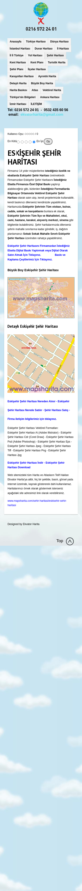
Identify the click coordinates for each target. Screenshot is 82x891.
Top (59, 540)
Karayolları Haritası (21, 76)
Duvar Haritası (43, 48)
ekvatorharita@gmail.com (42, 114)
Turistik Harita (56, 62)
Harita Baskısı (18, 90)
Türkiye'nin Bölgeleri (22, 97)
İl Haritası (63, 48)
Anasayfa (15, 41)
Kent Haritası (18, 62)
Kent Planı (36, 62)
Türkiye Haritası (36, 41)
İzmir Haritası (18, 104)
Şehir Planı (16, 69)
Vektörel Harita (52, 90)
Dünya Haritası (59, 41)
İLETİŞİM (36, 104)
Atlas (35, 90)
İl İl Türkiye (16, 55)
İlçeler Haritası (37, 69)
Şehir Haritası (55, 55)
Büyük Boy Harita (42, 83)
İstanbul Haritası (20, 48)
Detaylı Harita (18, 83)
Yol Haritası (35, 55)
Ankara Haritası (49, 97)
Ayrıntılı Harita (47, 76)
